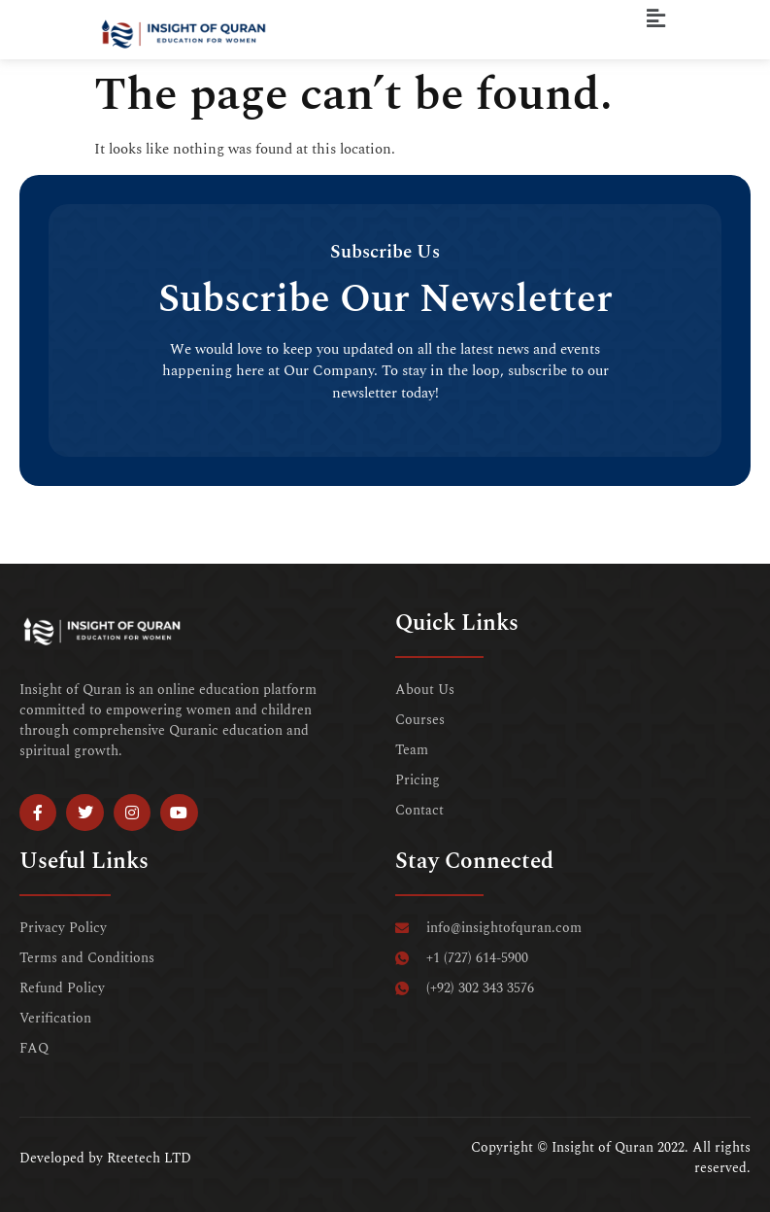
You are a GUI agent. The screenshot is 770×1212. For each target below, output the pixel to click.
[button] (656, 19)
